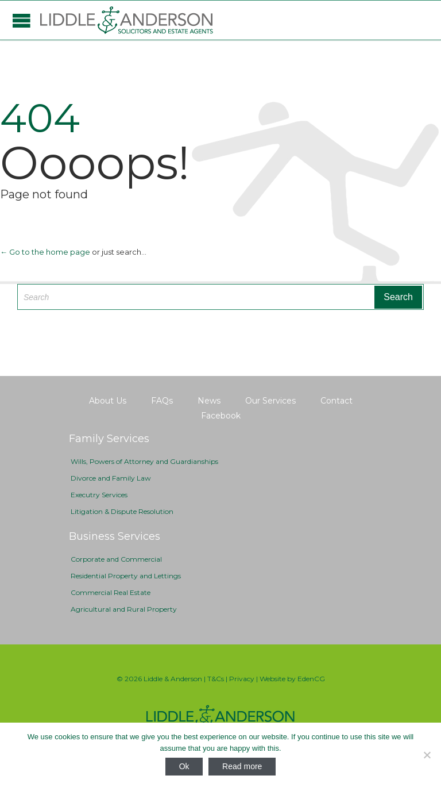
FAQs (162, 401)
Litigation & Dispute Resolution (122, 511)
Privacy (241, 678)
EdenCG (311, 678)
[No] (426, 755)
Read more (242, 766)
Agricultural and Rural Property (124, 609)
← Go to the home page (45, 251)
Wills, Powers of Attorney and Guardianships (144, 461)
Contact (336, 401)
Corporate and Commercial (116, 559)
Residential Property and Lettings (126, 575)
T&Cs (215, 678)
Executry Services (99, 494)
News (209, 401)
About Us (107, 401)
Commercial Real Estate (110, 592)
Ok (184, 766)
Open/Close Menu (21, 20)
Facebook (221, 415)
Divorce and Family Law (111, 478)
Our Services (270, 401)
